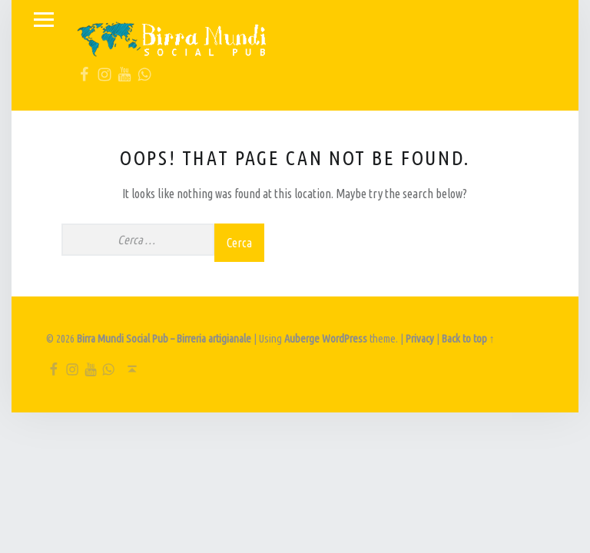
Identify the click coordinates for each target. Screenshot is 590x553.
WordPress (344, 339)
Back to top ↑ (468, 339)
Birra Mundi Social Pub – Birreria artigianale (164, 339)
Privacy (420, 339)
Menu (44, 20)
